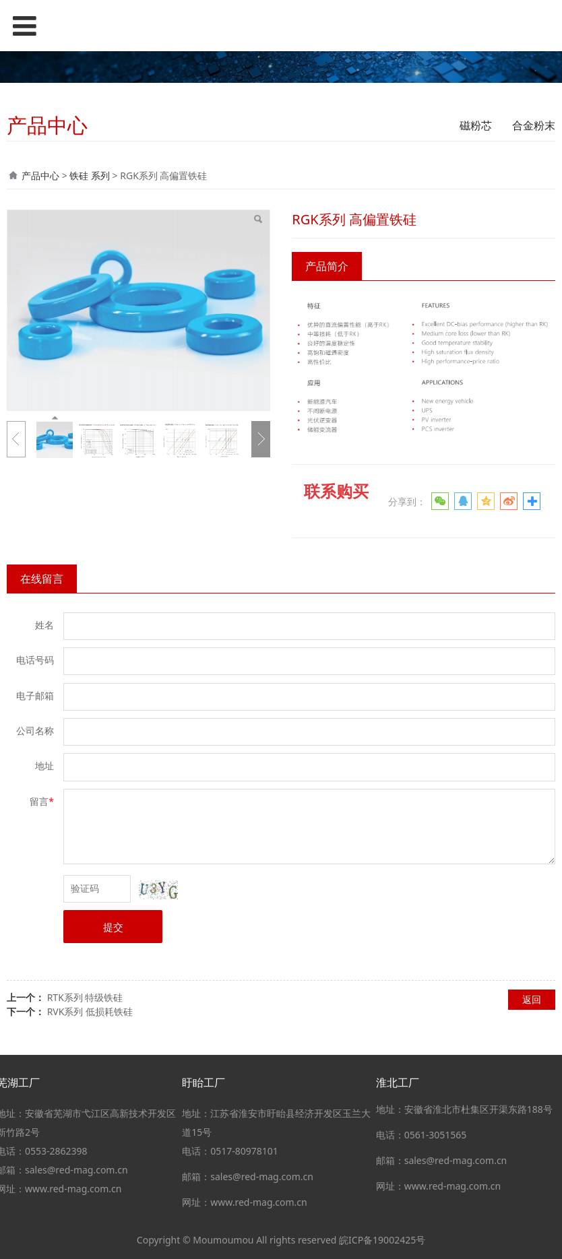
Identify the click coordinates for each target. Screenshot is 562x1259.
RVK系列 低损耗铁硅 (90, 1011)
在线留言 (41, 578)
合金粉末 (533, 125)
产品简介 (326, 266)
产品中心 (40, 175)
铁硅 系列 (89, 175)
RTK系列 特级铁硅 (85, 997)
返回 (531, 999)
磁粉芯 (476, 125)
